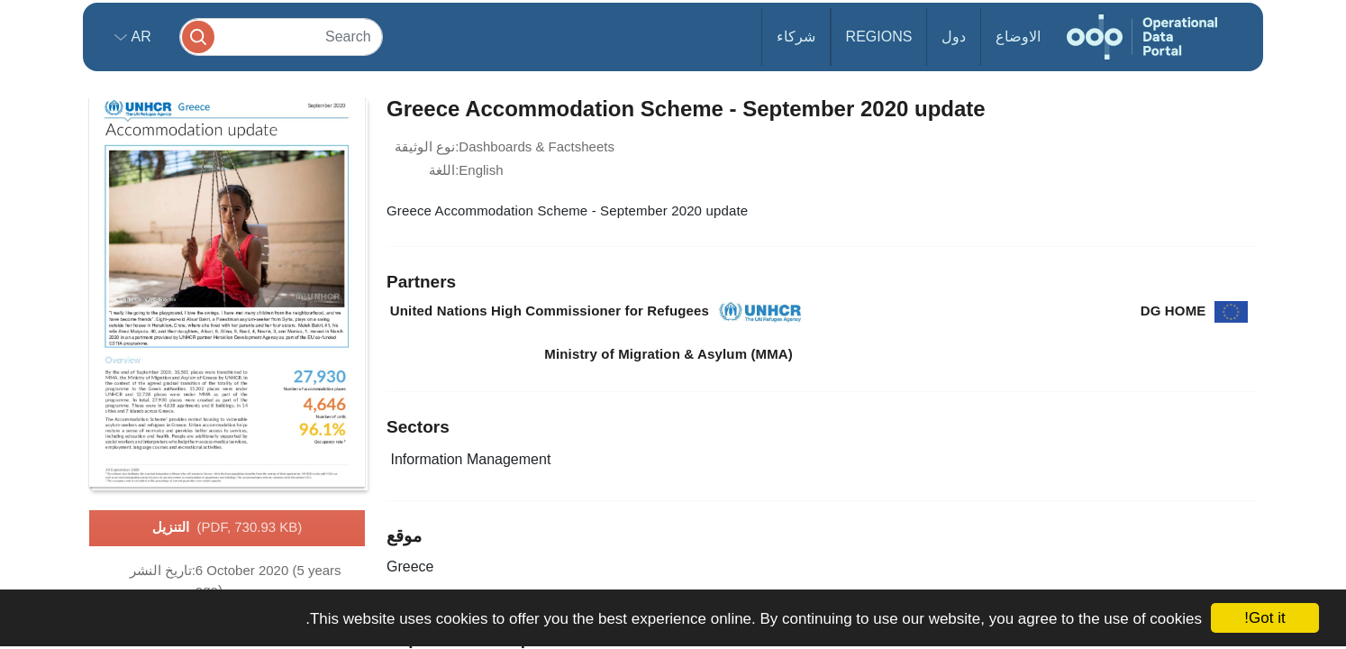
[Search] (281, 36)
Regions (879, 36)
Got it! (1264, 617)
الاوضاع (1018, 36)
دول (953, 36)
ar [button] (139, 36)
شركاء (796, 36)
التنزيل (227, 528)
